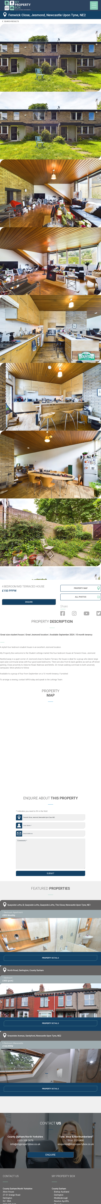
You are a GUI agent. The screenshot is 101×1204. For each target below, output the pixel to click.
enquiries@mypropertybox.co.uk (76, 1144)
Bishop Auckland (61, 1192)
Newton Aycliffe (61, 1201)
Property (81, 588)
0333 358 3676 (25, 1140)
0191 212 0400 (76, 1140)
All (80, 597)
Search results (10, 21)
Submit (50, 873)
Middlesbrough (61, 1198)
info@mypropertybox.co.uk (25, 1144)
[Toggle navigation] (94, 5)
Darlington (58, 1195)
